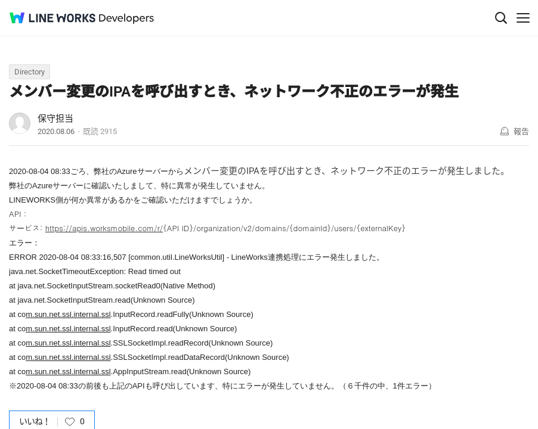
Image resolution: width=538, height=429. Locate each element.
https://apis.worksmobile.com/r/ (104, 228)
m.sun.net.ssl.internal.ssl (68, 314)
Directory (29, 71)
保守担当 (55, 118)
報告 (521, 131)
